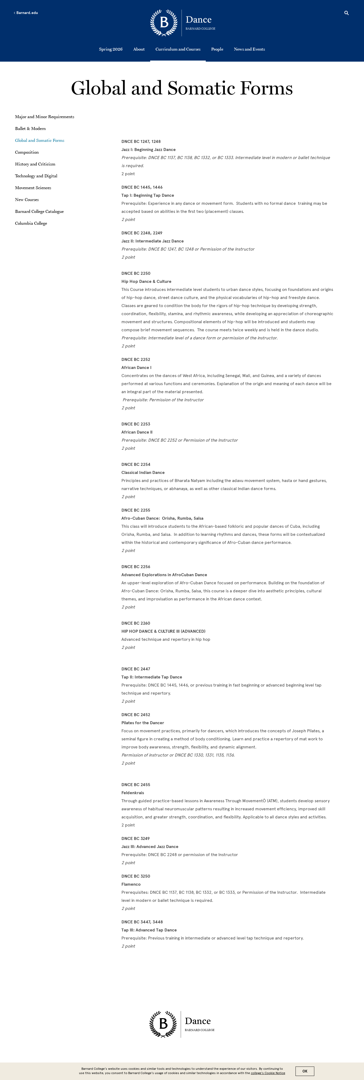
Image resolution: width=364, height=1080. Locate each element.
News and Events (249, 49)
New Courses (27, 199)
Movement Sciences (33, 187)
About (139, 49)
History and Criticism (35, 164)
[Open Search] (347, 14)
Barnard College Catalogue (39, 211)
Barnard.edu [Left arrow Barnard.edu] (25, 13)
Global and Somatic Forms (39, 140)
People (217, 49)
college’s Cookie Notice (268, 1073)
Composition (27, 152)
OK (304, 1071)
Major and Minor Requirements (44, 116)
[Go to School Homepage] (183, 22)
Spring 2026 (110, 49)
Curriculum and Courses (178, 49)
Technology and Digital (36, 175)
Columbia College (31, 223)
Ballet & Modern (30, 128)
